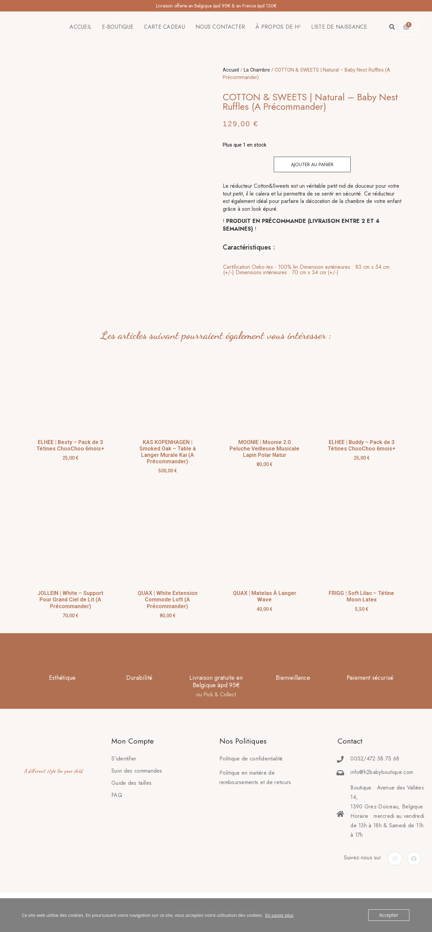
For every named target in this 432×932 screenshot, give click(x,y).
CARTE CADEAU (164, 27)
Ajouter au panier (312, 164)
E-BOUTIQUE (117, 27)
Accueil (231, 70)
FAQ (116, 797)
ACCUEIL (80, 27)
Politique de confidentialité (250, 760)
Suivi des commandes (136, 772)
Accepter (389, 915)
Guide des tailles (131, 784)
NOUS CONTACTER (220, 27)
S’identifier (124, 760)
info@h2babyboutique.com (381, 774)
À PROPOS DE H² (278, 27)
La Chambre (257, 70)
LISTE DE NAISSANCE (339, 27)
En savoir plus (279, 915)
